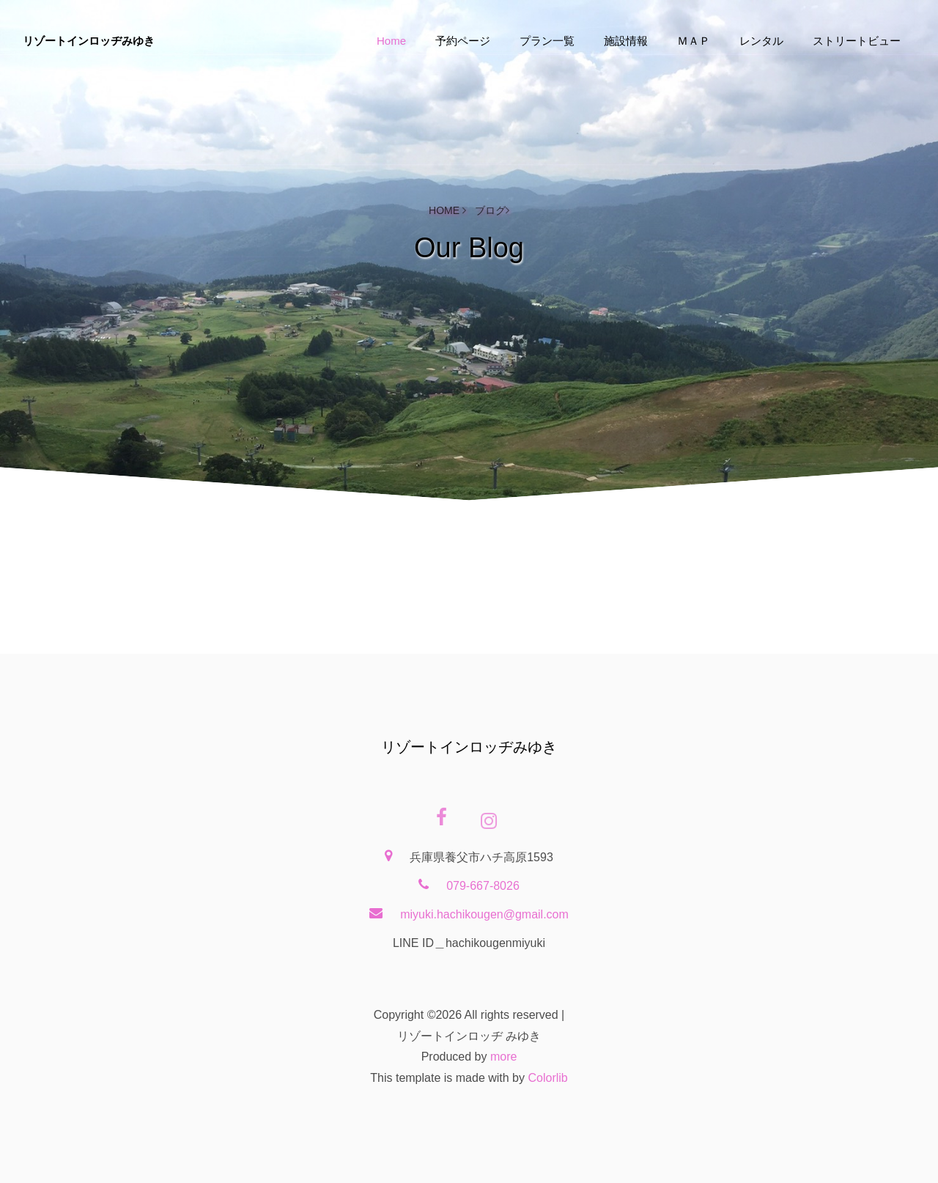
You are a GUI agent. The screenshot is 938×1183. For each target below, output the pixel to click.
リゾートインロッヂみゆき (89, 40)
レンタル (761, 40)
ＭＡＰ (693, 40)
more (503, 1056)
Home (391, 40)
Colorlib (547, 1078)
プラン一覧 (547, 40)
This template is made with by (449, 1078)
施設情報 (626, 40)
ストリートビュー (857, 40)
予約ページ (462, 40)
